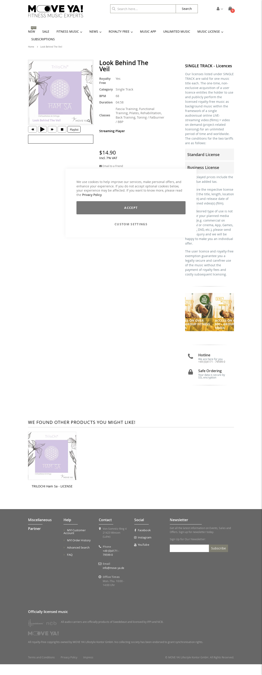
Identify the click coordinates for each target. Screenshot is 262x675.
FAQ (70, 565)
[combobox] (143, 8)
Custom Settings (131, 224)
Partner (34, 539)
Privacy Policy (91, 195)
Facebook (142, 541)
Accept (131, 208)
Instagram (142, 548)
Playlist (74, 129)
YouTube (141, 555)
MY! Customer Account (75, 542)
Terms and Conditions (41, 668)
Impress (88, 668)
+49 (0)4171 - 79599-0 (211, 372)
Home (31, 46)
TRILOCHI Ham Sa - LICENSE (52, 497)
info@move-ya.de (113, 578)
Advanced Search (78, 558)
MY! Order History (79, 551)
